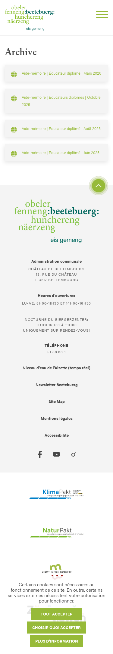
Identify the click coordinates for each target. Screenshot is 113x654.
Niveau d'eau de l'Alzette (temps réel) (56, 367)
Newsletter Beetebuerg (57, 384)
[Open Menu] (99, 15)
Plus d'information (56, 641)
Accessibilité (57, 435)
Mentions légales (57, 418)
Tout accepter (57, 614)
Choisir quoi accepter (56, 627)
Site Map (57, 401)
